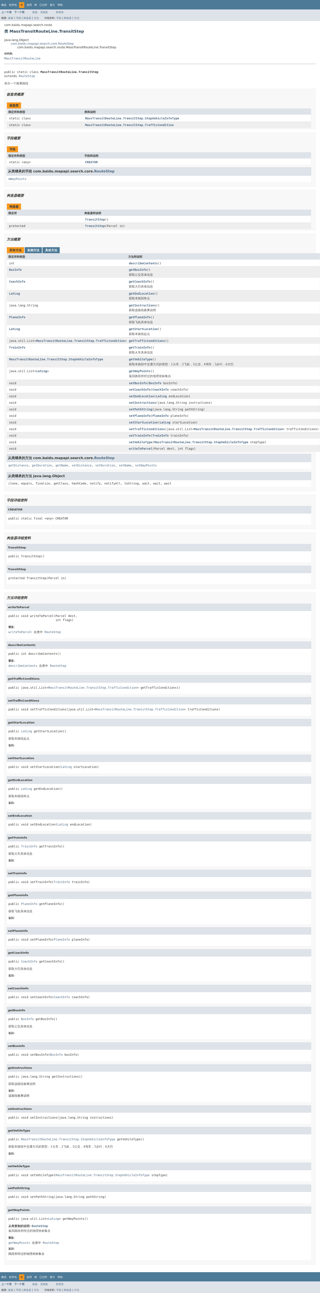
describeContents (143, 263)
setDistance (82, 465)
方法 (36, 18)
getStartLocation (143, 329)
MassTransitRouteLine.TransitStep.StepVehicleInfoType (132, 118)
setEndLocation (141, 396)
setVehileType (140, 442)
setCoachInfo (140, 389)
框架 (35, 12)
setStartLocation (143, 422)
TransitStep (95, 219)
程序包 (13, 4)
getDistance (18, 465)
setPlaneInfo (140, 415)
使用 (29, 4)
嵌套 (10, 18)
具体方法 (51, 250)
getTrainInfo (140, 347)
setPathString (140, 409)
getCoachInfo (140, 281)
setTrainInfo (140, 435)
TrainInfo (17, 347)
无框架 (44, 12)
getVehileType (140, 359)
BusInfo (15, 269)
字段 (18, 18)
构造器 (27, 18)
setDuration (105, 465)
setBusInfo (138, 383)
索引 (52, 4)
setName (125, 465)
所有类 (60, 12)
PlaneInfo (17, 317)
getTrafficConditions (147, 341)
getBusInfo (138, 269)
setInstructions (142, 402)
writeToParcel (140, 448)
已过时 (43, 4)
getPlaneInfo (140, 317)
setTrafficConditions (147, 429)
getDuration (42, 465)
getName (61, 465)
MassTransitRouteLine (22, 58)
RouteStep (27, 76)
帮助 (60, 4)
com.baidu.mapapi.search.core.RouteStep (42, 43)
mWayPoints (17, 179)
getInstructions (142, 305)
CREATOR (91, 162)
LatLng (14, 293)
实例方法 (33, 250)
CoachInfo (17, 281)
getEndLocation (141, 293)
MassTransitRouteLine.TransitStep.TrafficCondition (129, 125)
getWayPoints (140, 371)
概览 (3, 4)
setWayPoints (146, 465)
